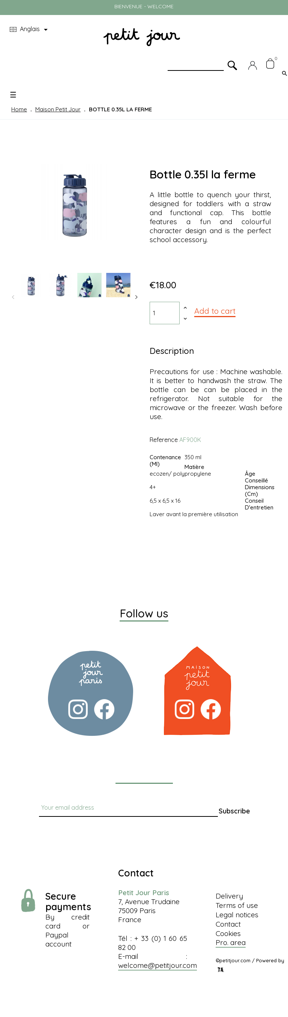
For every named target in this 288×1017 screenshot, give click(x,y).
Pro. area (231, 942)
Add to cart (215, 311)
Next (136, 297)
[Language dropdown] (30, 29)
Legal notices (237, 914)
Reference (164, 439)
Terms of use (237, 905)
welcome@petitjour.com (157, 965)
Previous (13, 297)
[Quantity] (165, 313)
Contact (228, 924)
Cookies (228, 933)
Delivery (229, 895)
